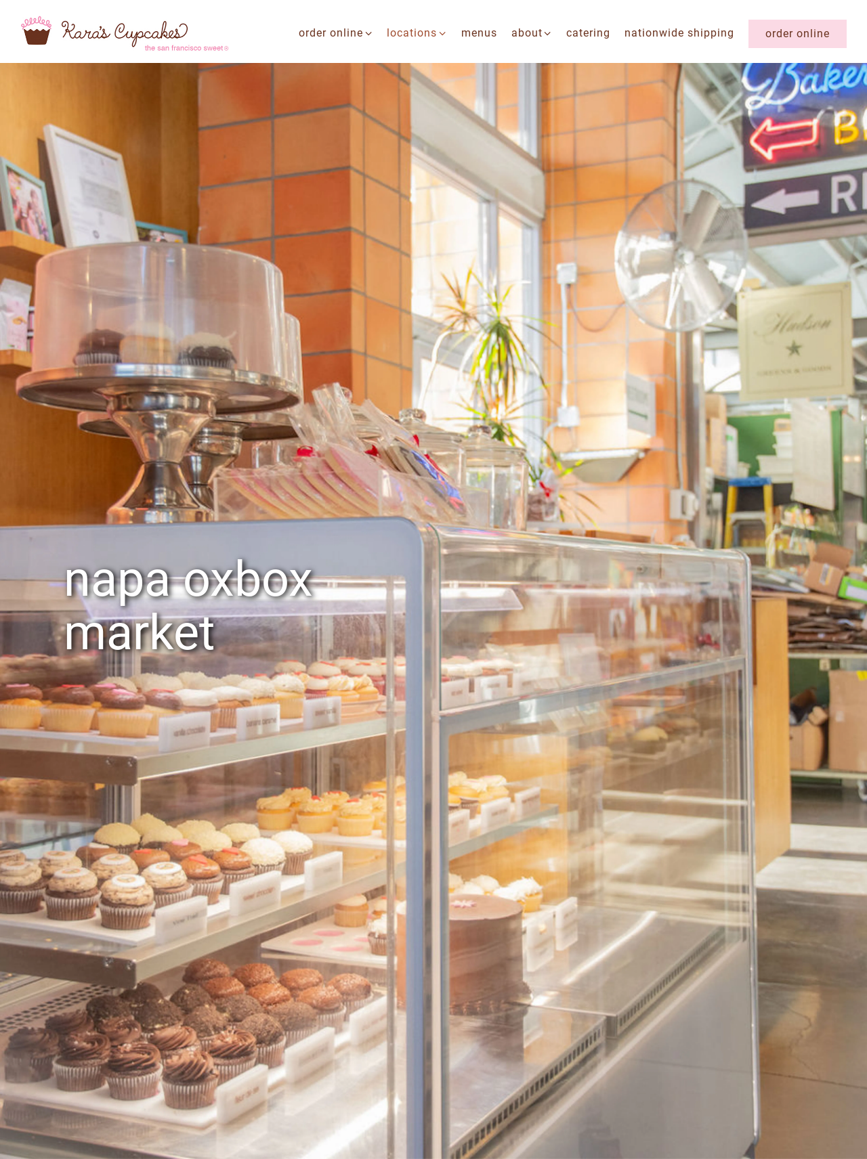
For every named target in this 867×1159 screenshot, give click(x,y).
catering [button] (588, 32)
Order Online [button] (797, 33)
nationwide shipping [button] (679, 32)
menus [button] (479, 32)
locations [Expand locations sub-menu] (417, 31)
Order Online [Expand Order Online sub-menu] (336, 31)
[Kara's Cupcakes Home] (125, 33)
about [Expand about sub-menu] (532, 31)
